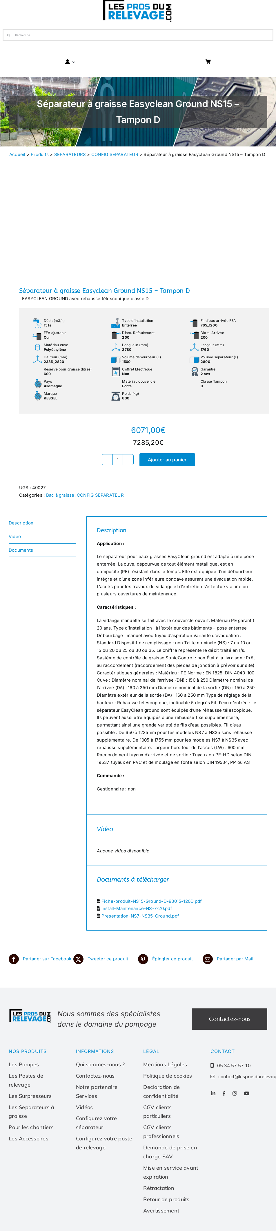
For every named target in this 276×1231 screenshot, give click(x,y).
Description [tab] (21, 523)
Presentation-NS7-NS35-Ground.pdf (140, 916)
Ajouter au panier (167, 460)
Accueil (17, 154)
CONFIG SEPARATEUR (114, 154)
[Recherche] (138, 35)
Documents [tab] (21, 550)
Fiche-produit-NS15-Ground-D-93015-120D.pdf (151, 901)
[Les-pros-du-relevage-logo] (30, 1010)
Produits (40, 154)
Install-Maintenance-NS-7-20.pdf (136, 908)
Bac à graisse (60, 495)
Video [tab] (15, 536)
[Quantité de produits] (117, 459)
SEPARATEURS (70, 154)
